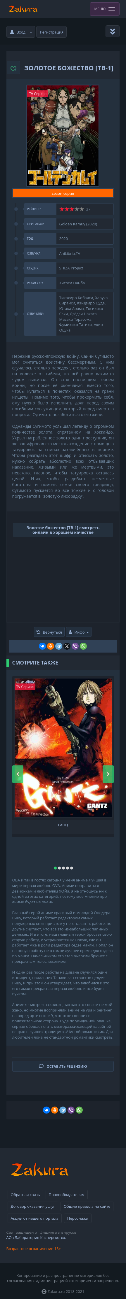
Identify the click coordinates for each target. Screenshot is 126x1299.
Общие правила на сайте (87, 1206)
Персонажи (77, 1218)
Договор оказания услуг (33, 1206)
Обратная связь (25, 1194)
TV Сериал (37, 93)
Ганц (63, 825)
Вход (21, 32)
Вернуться (49, 632)
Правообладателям (66, 1194)
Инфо (79, 632)
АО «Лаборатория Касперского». (36, 1237)
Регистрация (51, 32)
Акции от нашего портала (34, 1218)
